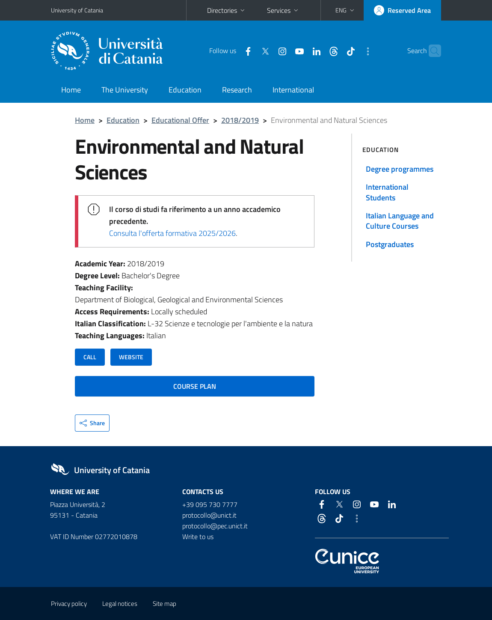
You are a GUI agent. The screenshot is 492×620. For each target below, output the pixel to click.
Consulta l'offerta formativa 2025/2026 (172, 233)
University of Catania (77, 10)
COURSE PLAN (194, 386)
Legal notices (119, 603)
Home (71, 89)
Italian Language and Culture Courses (400, 221)
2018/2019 (240, 120)
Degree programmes (399, 169)
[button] (346, 10)
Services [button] (283, 10)
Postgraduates (390, 244)
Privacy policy (69, 603)
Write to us (197, 536)
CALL (89, 356)
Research (237, 89)
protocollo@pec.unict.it (215, 526)
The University (124, 89)
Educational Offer (180, 120)
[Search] (436, 51)
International (293, 89)
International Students (387, 192)
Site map (164, 603)
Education (185, 89)
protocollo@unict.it (209, 515)
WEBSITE (131, 356)
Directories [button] (226, 10)
